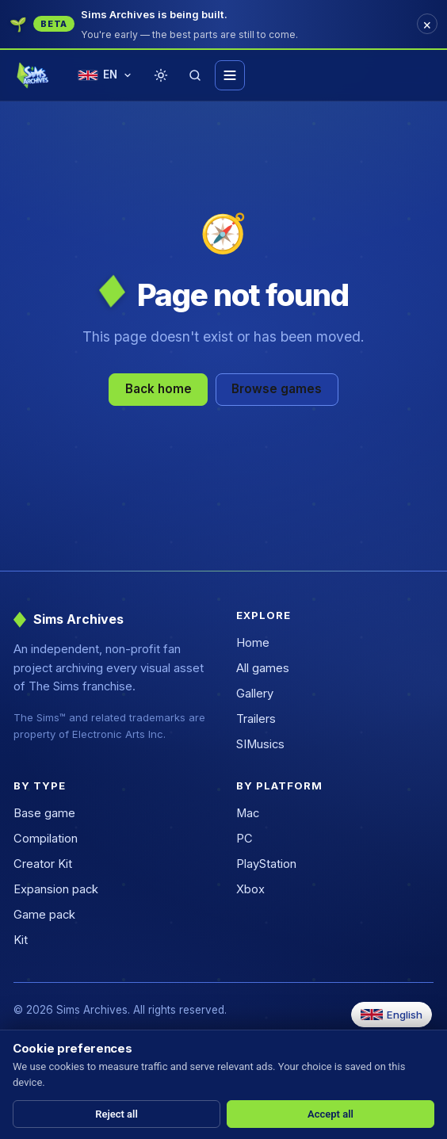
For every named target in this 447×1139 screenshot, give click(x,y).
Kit (20, 940)
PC (244, 838)
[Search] (195, 75)
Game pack (44, 915)
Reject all (116, 1114)
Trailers (256, 719)
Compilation (45, 838)
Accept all (330, 1114)
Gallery (254, 693)
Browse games (276, 388)
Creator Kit (42, 864)
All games (262, 668)
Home (252, 643)
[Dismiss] (427, 23)
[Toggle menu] (230, 75)
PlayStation (266, 864)
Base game (44, 813)
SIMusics (260, 744)
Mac (247, 813)
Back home (158, 388)
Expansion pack (55, 889)
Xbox (250, 889)
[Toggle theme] (161, 75)
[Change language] (105, 75)
